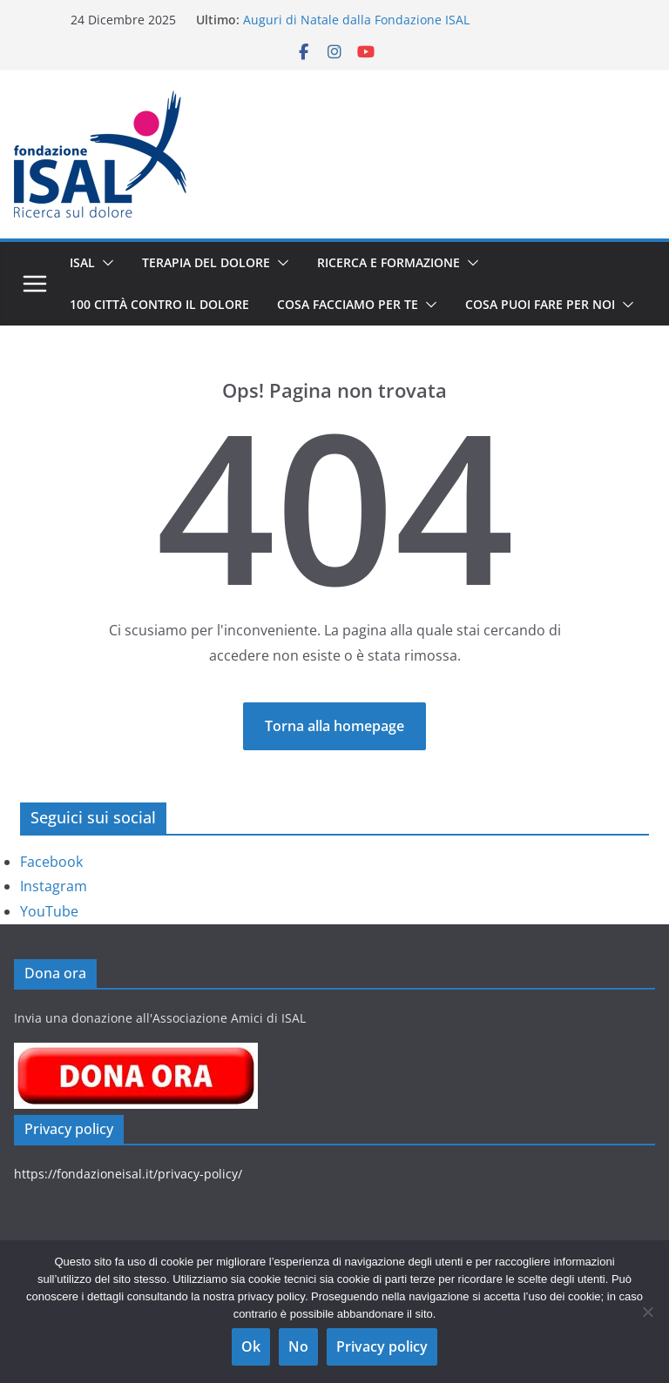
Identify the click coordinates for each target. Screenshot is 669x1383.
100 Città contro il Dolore (159, 304)
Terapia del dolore (206, 262)
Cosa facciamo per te (347, 304)
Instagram (53, 886)
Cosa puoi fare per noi (540, 304)
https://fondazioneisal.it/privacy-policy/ (128, 1173)
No (298, 1346)
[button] (104, 263)
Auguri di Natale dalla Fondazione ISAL (356, 19)
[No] (647, 1311)
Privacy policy (382, 1346)
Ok (250, 1346)
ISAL (82, 262)
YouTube (49, 911)
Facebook (51, 861)
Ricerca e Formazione (388, 262)
